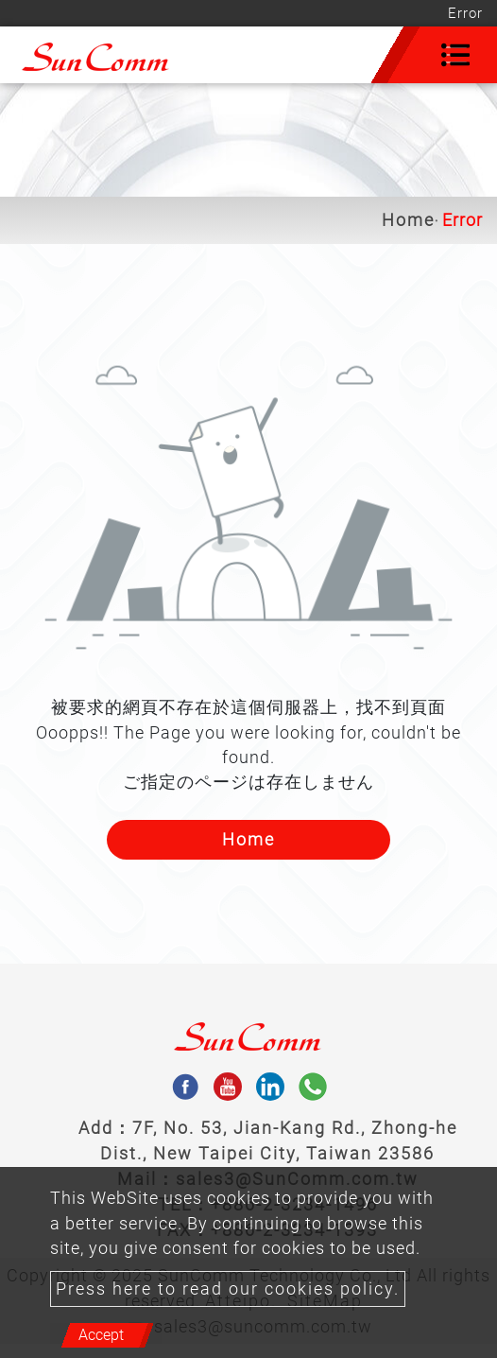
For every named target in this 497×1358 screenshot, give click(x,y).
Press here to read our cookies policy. (228, 1289)
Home (408, 220)
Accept (101, 1335)
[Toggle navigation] (455, 55)
